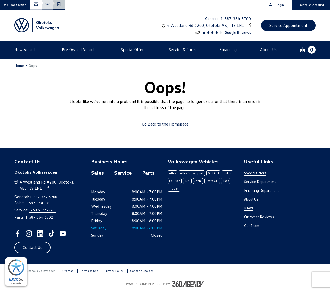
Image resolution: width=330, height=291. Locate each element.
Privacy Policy (114, 271)
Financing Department (261, 190)
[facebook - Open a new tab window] (17, 233)
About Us (251, 199)
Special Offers (255, 173)
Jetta (198, 181)
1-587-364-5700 (236, 18)
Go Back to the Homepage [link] (165, 124)
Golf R (227, 173)
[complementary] (16, 271)
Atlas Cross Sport (191, 173)
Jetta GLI (212, 181)
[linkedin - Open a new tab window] (40, 233)
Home (19, 66)
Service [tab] (123, 173)
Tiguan (174, 188)
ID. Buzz (174, 181)
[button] (15, 5)
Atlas (172, 173)
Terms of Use (89, 271)
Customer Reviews (259, 216)
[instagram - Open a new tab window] (29, 233)
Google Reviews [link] (238, 32)
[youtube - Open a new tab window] (63, 233)
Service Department (260, 181)
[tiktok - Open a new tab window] (51, 233)
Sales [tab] (97, 173)
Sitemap (68, 271)
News (248, 208)
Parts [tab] (148, 173)
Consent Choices (141, 271)
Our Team (251, 225)
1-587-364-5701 (42, 210)
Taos (226, 181)
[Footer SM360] (188, 284)
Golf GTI (213, 173)
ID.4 (187, 181)
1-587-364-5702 (39, 217)
